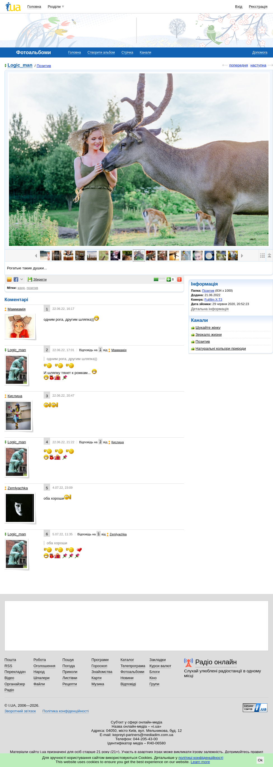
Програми (100, 660)
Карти (96, 678)
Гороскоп (99, 666)
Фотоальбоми (132, 672)
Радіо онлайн (216, 662)
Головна (34, 6)
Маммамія (14, 309)
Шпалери (42, 678)
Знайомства (101, 672)
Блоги (154, 672)
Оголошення (44, 666)
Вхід (239, 6)
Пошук (68, 660)
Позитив (44, 66)
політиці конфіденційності (200, 758)
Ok (260, 760)
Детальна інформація (210, 309)
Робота (40, 660)
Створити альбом (101, 52)
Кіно (153, 678)
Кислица (13, 396)
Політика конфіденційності (66, 711)
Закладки (157, 660)
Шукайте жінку (206, 327)
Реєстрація (258, 6)
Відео (9, 678)
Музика (97, 684)
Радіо (9, 690)
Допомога (259, 52)
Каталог (127, 660)
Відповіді (128, 684)
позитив (32, 287)
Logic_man (20, 65)
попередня (238, 65)
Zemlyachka (16, 488)
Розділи (54, 6)
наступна (258, 65)
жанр (21, 287)
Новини (127, 678)
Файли (39, 684)
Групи (154, 684)
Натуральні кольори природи (218, 348)
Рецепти (69, 684)
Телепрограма (133, 666)
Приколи (69, 672)
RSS (8, 666)
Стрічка (127, 52)
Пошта (10, 660)
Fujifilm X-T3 (213, 299)
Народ (39, 672)
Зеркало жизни (206, 334)
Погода (68, 666)
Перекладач (14, 672)
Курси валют (160, 666)
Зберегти (37, 279)
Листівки (69, 678)
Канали (145, 52)
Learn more (200, 762)
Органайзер (14, 684)
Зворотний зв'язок (20, 711)
